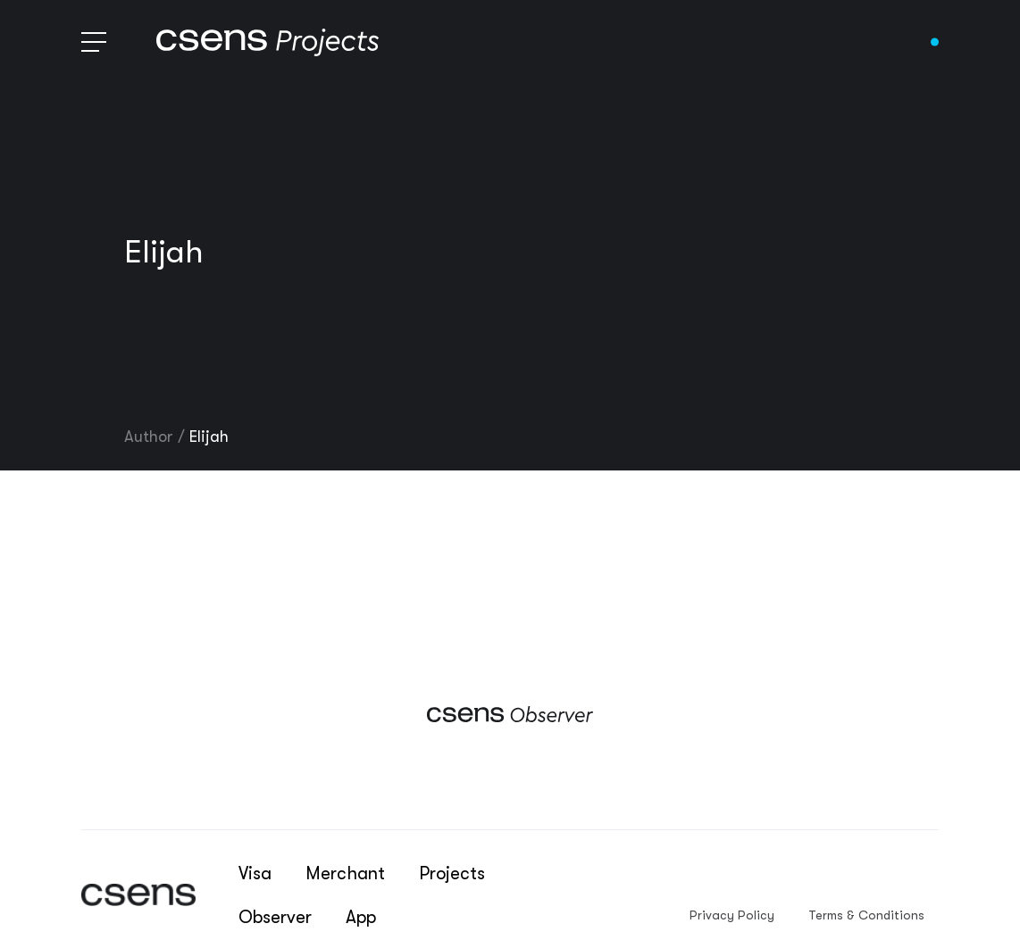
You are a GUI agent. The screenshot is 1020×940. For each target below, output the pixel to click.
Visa (255, 873)
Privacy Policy (732, 915)
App (361, 917)
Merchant (345, 873)
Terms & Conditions (866, 915)
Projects (452, 873)
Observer (275, 917)
